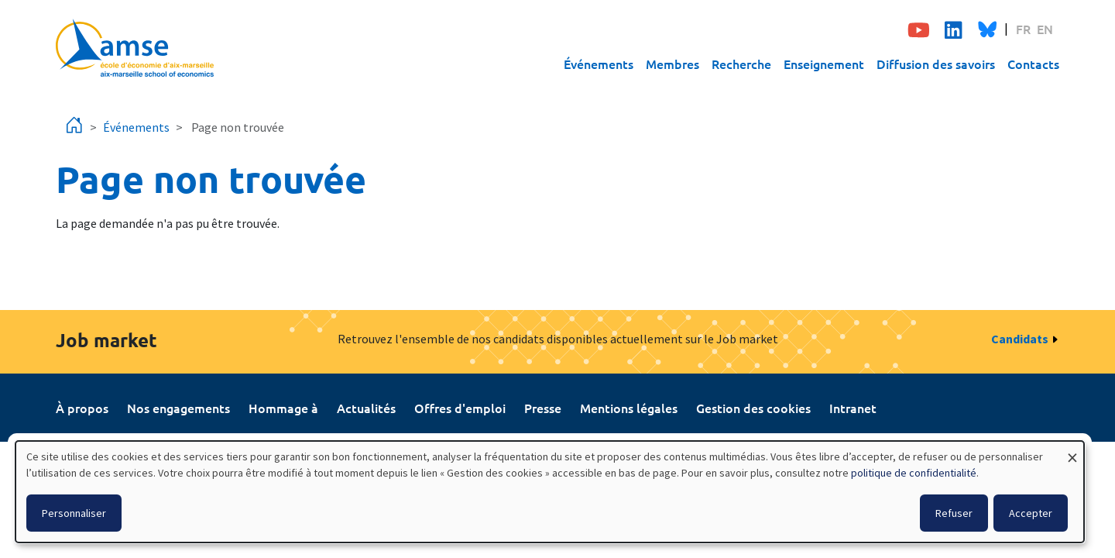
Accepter (1030, 513)
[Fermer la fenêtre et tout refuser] (1072, 450)
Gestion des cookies (753, 407)
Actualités (366, 407)
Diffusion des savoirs (936, 63)
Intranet (853, 407)
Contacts (1033, 63)
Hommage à (283, 407)
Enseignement (824, 63)
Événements (598, 63)
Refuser (954, 513)
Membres (672, 63)
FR (1023, 28)
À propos (82, 407)
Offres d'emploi (460, 407)
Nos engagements (178, 407)
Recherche (741, 63)
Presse (542, 407)
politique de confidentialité (913, 473)
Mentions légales (629, 407)
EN (1045, 28)
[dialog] (549, 491)
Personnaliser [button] (74, 513)
